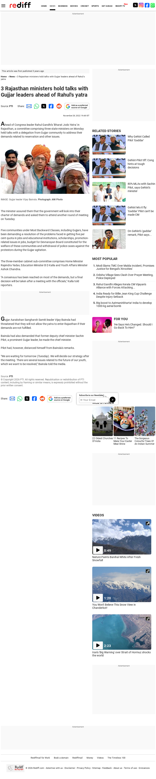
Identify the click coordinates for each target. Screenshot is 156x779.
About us (118, 768)
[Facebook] (147, 5)
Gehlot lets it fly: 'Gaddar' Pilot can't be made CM (141, 211)
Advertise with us (54, 768)
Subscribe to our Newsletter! (91, 395)
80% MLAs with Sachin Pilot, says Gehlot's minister (141, 187)
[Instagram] (141, 5)
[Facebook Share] (50, 106)
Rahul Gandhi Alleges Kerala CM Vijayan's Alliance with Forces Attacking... (121, 286)
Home (4, 76)
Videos (100, 758)
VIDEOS (98, 515)
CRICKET (85, 6)
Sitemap (96, 768)
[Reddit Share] (58, 106)
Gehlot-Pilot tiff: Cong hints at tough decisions (141, 164)
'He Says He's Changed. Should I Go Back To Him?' (133, 326)
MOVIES (74, 6)
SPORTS (95, 6)
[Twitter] (135, 5)
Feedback (107, 768)
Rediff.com (38, 768)
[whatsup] (153, 5)
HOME (44, 6)
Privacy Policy (83, 768)
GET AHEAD (107, 6)
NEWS (52, 6)
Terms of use (130, 768)
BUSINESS (62, 6)
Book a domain (61, 758)
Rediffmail (77, 758)
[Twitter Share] (43, 106)
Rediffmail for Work (40, 758)
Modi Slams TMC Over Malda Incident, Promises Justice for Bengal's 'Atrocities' (125, 267)
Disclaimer (70, 768)
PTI (11, 106)
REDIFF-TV (120, 6)
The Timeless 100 (116, 758)
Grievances (144, 768)
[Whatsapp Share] (36, 106)
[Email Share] (28, 106)
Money (90, 758)
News (12, 76)
